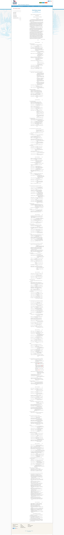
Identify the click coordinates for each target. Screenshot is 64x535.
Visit (19, 4)
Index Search (14, 13)
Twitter (50, 1)
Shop (46, 2)
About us (29, 524)
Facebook (48, 1)
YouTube (51, 1)
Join (43, 2)
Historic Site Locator (15, 524)
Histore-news (17, 528)
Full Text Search (15, 16)
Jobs (21, 524)
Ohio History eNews (30, 525)
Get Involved (23, 4)
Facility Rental (22, 526)
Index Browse (14, 12)
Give (40, 2)
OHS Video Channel (15, 526)
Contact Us (14, 525)
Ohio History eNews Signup (47, 1)
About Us (27, 4)
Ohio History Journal (16, 8)
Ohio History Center (22, 527)
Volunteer (21, 525)
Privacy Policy (29, 526)
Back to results (36, 11)
